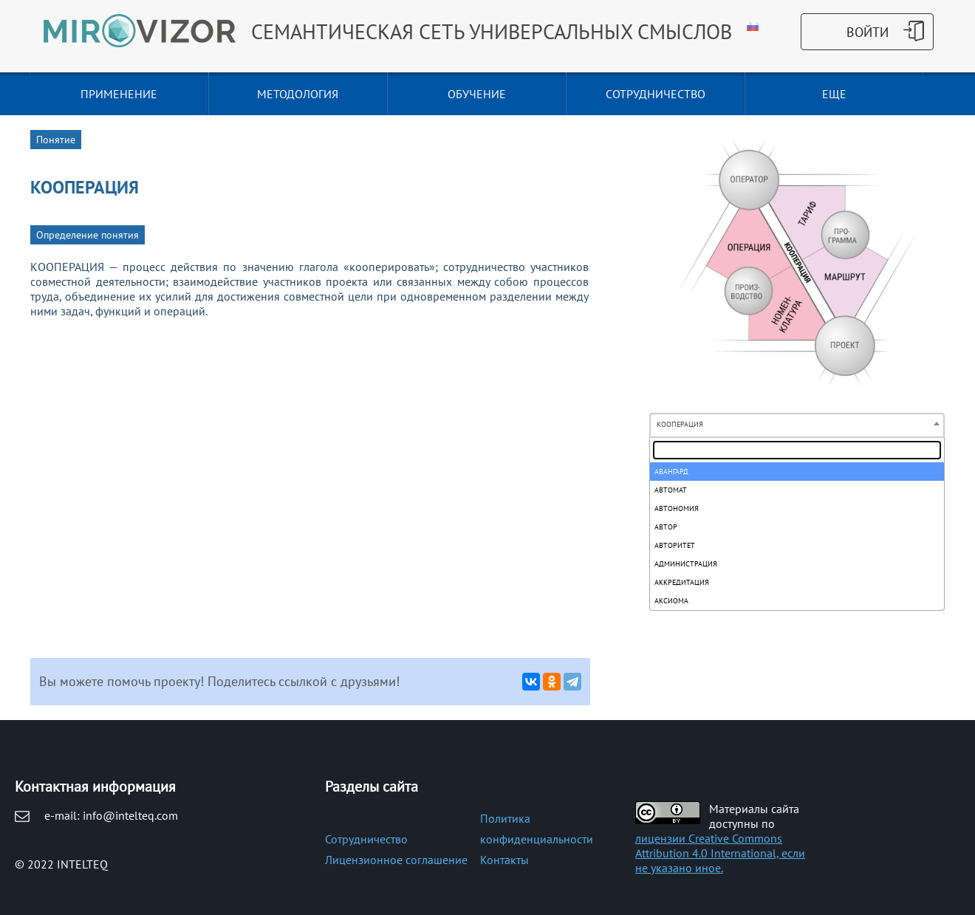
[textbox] (797, 450)
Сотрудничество (366, 839)
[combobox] (797, 425)
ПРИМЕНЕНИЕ (119, 93)
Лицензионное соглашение (396, 859)
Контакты (504, 859)
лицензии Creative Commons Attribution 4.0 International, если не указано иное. (720, 853)
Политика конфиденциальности (536, 828)
